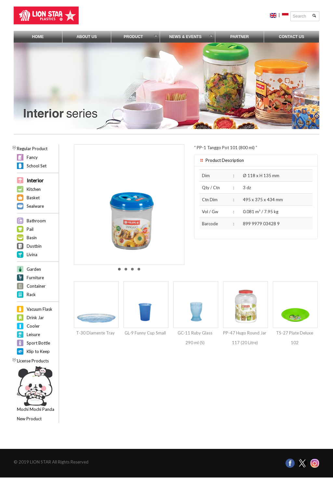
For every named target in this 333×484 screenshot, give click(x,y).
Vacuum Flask (39, 309)
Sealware (35, 206)
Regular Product (32, 148)
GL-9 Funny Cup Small (145, 332)
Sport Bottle (38, 343)
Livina (32, 254)
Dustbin (34, 246)
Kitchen (34, 189)
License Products (33, 360)
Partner (239, 36)
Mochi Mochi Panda (35, 409)
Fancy (32, 157)
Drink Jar (35, 317)
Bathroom (36, 220)
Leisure (33, 334)
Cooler (33, 326)
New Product (29, 418)
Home (38, 36)
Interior (35, 180)
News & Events (191, 36)
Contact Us (291, 36)
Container (36, 286)
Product (141, 36)
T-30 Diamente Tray (95, 332)
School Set (37, 165)
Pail (30, 229)
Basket (33, 197)
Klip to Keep (38, 351)
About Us (86, 36)
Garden (34, 269)
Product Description (221, 160)
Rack (31, 294)
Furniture (35, 277)
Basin (32, 237)
